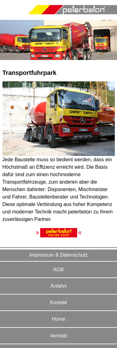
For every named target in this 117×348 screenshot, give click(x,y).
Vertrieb (58, 335)
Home (58, 319)
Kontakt (58, 302)
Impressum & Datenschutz (58, 255)
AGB (58, 269)
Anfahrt (59, 286)
